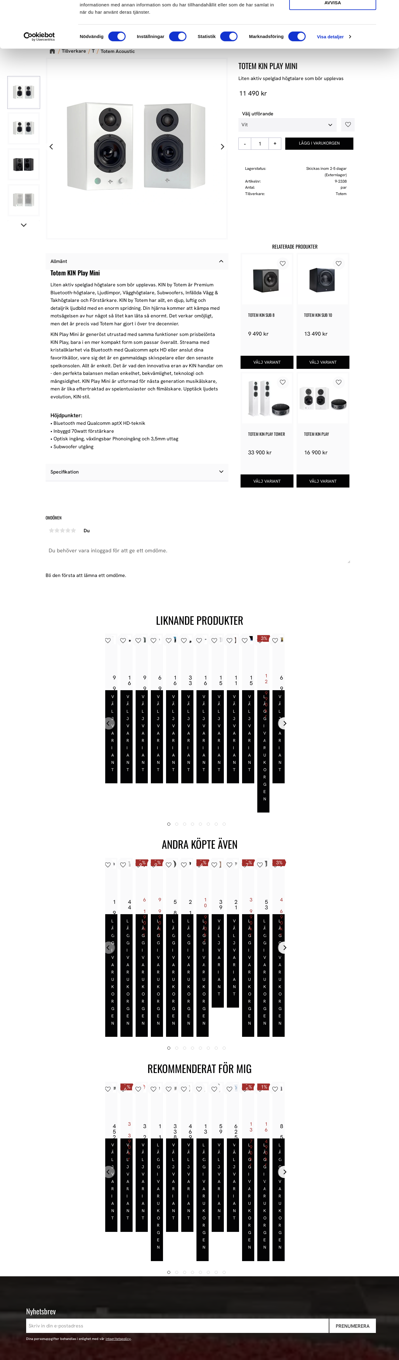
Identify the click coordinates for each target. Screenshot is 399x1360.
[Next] (222, 147)
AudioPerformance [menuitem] (198, 1239)
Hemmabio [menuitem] (281, 1287)
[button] (345, 124)
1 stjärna (51, 530)
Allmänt (58, 261)
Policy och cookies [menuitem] (198, 1287)
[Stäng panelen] (389, 9)
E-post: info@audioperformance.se (95, 1265)
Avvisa (332, 49)
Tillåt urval (333, 32)
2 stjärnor (57, 530)
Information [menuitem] (193, 1228)
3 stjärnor (62, 530)
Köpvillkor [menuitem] (189, 1263)
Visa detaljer (330, 83)
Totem (341, 193)
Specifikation (64, 472)
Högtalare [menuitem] (280, 1255)
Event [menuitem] (275, 1311)
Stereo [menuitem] (276, 1303)
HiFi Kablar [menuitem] (281, 1279)
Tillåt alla (332, 14)
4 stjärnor (68, 530)
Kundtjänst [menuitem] (190, 1271)
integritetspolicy (118, 1191)
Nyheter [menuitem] (278, 1239)
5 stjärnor (73, 530)
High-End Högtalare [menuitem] (290, 1263)
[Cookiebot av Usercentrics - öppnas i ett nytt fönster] (39, 83)
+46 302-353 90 (74, 1273)
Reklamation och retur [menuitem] (203, 1295)
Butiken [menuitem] (186, 1247)
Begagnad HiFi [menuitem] (285, 1295)
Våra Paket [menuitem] (281, 1247)
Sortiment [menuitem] (282, 1228)
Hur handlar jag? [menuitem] (196, 1279)
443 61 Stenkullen (76, 1255)
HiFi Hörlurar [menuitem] (283, 1271)
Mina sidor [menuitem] (189, 1255)
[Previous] (51, 147)
